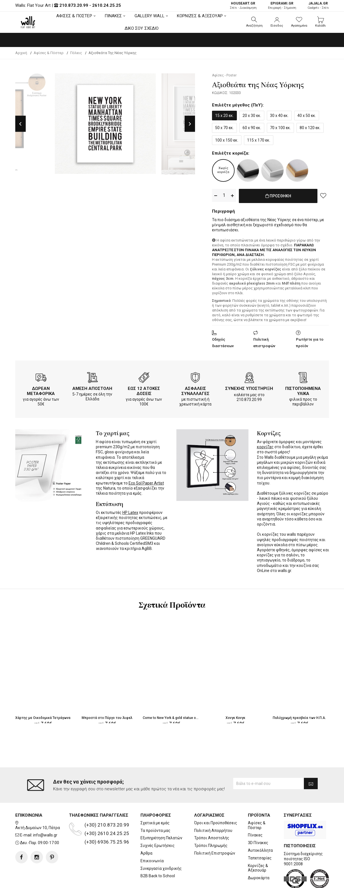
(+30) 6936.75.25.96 (107, 819)
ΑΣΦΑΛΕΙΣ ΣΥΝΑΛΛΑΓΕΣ (195, 390)
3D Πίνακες (258, 820)
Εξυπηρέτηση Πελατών (161, 815)
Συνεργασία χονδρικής (161, 845)
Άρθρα (146, 830)
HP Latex (130, 511)
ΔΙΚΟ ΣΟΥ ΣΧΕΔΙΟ (142, 28)
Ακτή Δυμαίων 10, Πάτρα (37, 804)
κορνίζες (265, 445)
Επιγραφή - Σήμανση (282, 5)
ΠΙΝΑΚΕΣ (113, 15)
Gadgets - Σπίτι (318, 5)
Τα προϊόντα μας (155, 807)
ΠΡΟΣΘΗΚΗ (278, 195)
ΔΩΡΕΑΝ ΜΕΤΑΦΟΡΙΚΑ (41, 390)
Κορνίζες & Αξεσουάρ (258, 845)
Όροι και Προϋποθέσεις (215, 800)
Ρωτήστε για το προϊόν (309, 341)
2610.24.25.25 (106, 5)
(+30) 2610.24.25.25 (107, 811)
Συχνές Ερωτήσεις (157, 823)
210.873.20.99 (73, 5)
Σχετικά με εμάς (155, 800)
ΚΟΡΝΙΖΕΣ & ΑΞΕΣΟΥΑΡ (200, 15)
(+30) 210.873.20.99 (107, 802)
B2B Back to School (157, 853)
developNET (218, 880)
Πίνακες (255, 812)
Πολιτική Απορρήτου (213, 807)
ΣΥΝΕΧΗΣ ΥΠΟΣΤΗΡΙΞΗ (249, 387)
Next (190, 124)
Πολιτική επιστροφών (264, 341)
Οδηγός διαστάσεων (223, 341)
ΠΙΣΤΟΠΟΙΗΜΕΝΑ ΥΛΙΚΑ (303, 390)
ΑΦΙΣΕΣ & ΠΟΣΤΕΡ (74, 15)
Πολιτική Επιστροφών (214, 830)
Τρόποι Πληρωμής (211, 823)
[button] (254, 22)
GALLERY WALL (150, 15)
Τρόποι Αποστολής (211, 815)
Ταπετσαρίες (260, 835)
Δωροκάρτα (258, 855)
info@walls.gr (45, 812)
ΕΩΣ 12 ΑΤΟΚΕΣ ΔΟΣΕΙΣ (144, 390)
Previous (20, 124)
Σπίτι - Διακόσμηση (243, 5)
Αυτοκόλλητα (260, 827)
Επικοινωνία (152, 838)
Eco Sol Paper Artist (146, 482)
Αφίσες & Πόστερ (256, 802)
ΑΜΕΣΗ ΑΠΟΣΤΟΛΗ (92, 387)
